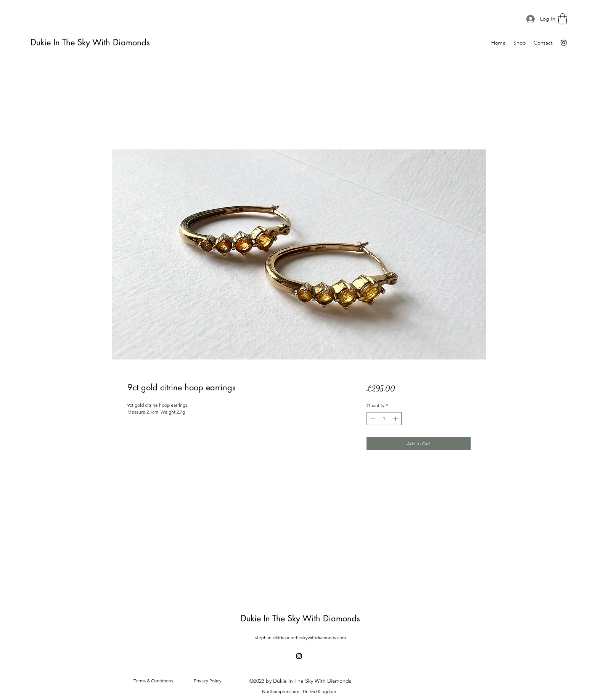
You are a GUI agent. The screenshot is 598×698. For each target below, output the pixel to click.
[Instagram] (563, 43)
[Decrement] (372, 418)
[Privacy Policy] (207, 680)
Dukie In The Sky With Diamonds (90, 42)
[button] (562, 18)
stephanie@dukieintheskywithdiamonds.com (300, 637)
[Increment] (396, 418)
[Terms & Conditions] (153, 680)
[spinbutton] (384, 418)
